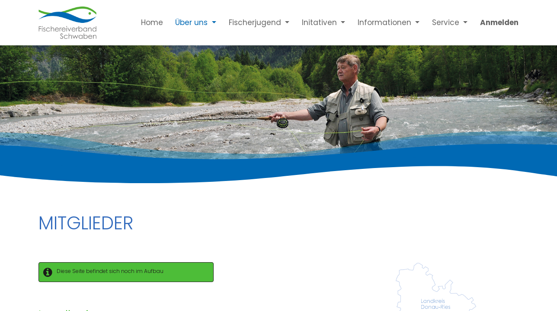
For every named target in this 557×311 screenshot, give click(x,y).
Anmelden (499, 22)
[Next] (515, 103)
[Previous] (41, 103)
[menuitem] (145, 22)
